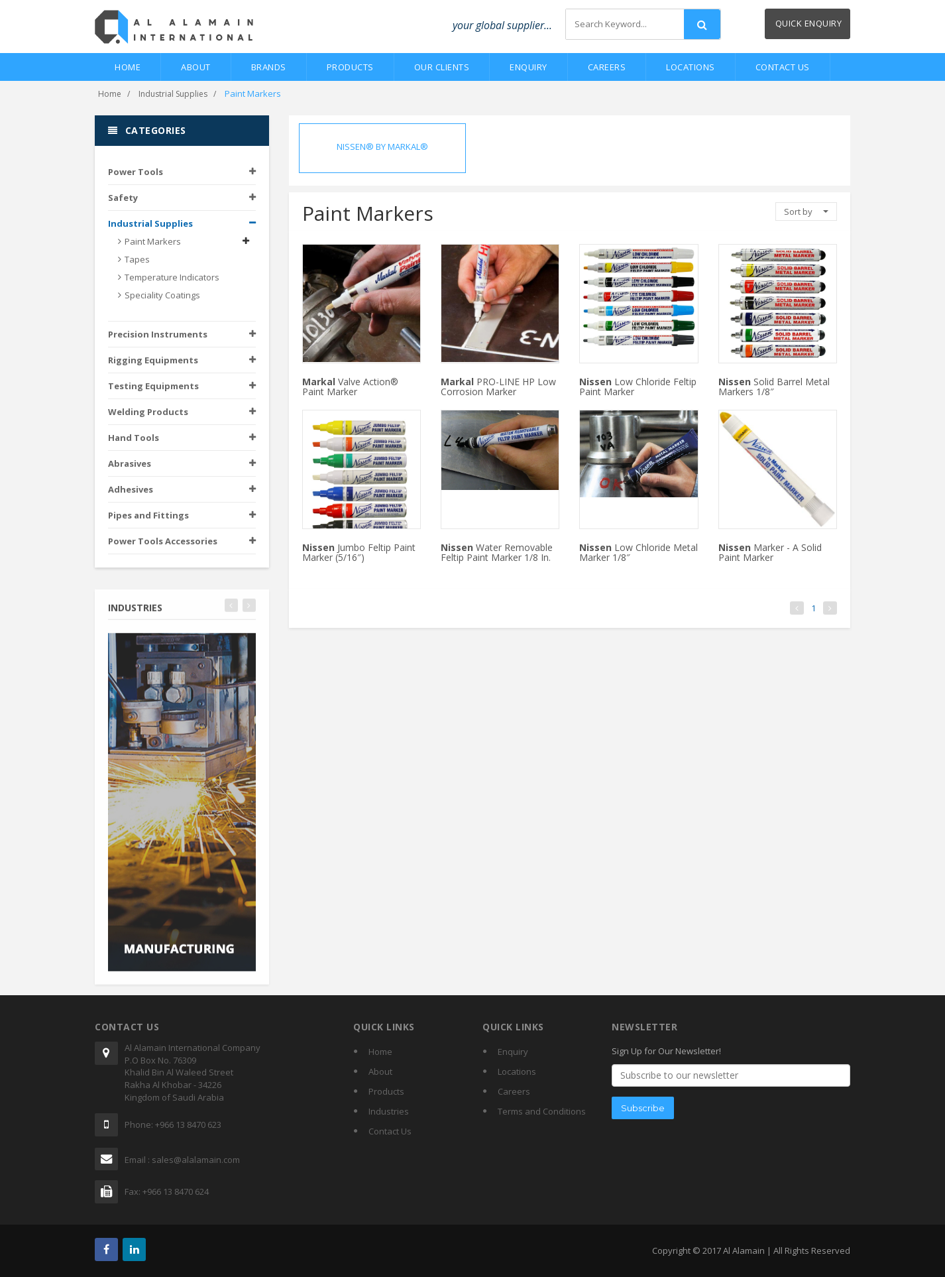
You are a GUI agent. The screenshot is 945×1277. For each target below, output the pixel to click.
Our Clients (442, 67)
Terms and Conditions (542, 1111)
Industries (388, 1111)
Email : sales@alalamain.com (182, 1160)
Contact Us (782, 67)
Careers (607, 67)
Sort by (806, 211)
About (196, 67)
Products (350, 67)
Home (127, 67)
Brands (268, 67)
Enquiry (528, 67)
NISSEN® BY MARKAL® (382, 146)
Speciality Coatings (162, 296)
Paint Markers (153, 242)
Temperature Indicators (172, 278)
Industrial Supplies (173, 93)
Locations (690, 67)
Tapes (137, 260)
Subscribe (643, 1108)
